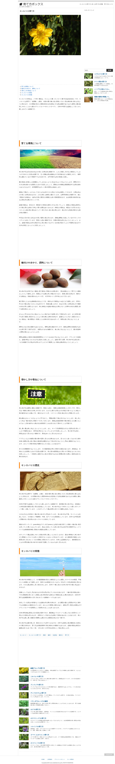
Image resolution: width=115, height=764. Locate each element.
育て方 (67, 635)
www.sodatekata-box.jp (55, 762)
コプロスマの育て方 (100, 74)
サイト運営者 (70, 759)
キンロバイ (23, 635)
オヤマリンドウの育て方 (38, 718)
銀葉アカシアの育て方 (38, 668)
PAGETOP (109, 754)
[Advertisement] (50, 70)
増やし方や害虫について (28, 90)
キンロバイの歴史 (26, 92)
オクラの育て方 (36, 709)
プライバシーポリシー (59, 759)
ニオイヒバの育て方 (37, 676)
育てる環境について (27, 86)
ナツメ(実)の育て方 (100, 81)
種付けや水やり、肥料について (30, 88)
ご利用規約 (49, 759)
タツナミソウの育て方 (38, 743)
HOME (43, 759)
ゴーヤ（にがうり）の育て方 (40, 735)
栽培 (49, 635)
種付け (61, 635)
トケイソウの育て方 (37, 726)
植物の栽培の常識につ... (102, 97)
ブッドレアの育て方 (37, 685)
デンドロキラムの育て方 (38, 693)
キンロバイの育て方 (35, 635)
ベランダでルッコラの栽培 (39, 701)
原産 (44, 635)
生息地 (55, 635)
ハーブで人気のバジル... (102, 89)
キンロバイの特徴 (26, 95)
